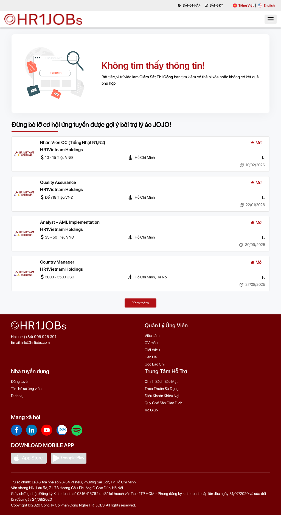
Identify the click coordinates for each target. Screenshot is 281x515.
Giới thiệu (152, 350)
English (266, 5)
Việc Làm (152, 335)
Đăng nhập (189, 5)
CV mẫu (151, 342)
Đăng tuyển (20, 381)
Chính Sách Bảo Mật (161, 381)
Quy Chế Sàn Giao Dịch (163, 403)
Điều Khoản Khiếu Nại (162, 396)
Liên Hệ (151, 357)
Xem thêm (140, 303)
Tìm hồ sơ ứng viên (26, 388)
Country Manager (57, 262)
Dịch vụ (17, 396)
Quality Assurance (58, 182)
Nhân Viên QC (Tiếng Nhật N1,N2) (72, 142)
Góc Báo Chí (155, 364)
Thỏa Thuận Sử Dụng (162, 388)
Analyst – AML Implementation (70, 222)
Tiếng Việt (243, 5)
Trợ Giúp (151, 410)
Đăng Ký (214, 5)
